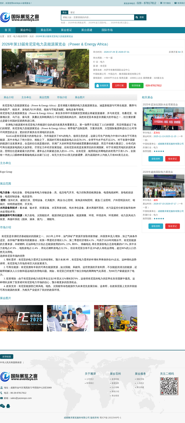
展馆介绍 (115, 391)
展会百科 (46, 30)
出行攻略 (115, 387)
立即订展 (119, 85)
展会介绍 (9, 97)
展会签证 (66, 30)
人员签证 (140, 383)
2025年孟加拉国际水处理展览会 (160, 104)
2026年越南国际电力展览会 (158, 172)
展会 (64, 12)
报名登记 (172, 158)
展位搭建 (140, 387)
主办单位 (26, 97)
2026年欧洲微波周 (77, 22)
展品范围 (44, 97)
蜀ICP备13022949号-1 (110, 417)
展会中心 (25, 30)
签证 (72, 12)
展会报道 (115, 396)
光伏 (31, 36)
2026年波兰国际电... (98, 22)
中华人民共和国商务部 (11, 362)
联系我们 (179, 3)
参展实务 (115, 383)
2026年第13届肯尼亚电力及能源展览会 (54, 36)
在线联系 (102, 85)
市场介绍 (62, 97)
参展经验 (115, 379)
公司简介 (90, 379)
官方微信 (165, 3)
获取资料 (156, 158)
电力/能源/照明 (20, 36)
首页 (9, 36)
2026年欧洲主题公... (120, 22)
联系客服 (136, 85)
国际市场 (107, 30)
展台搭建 (86, 30)
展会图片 (80, 97)
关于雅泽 (90, 373)
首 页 (8, 30)
